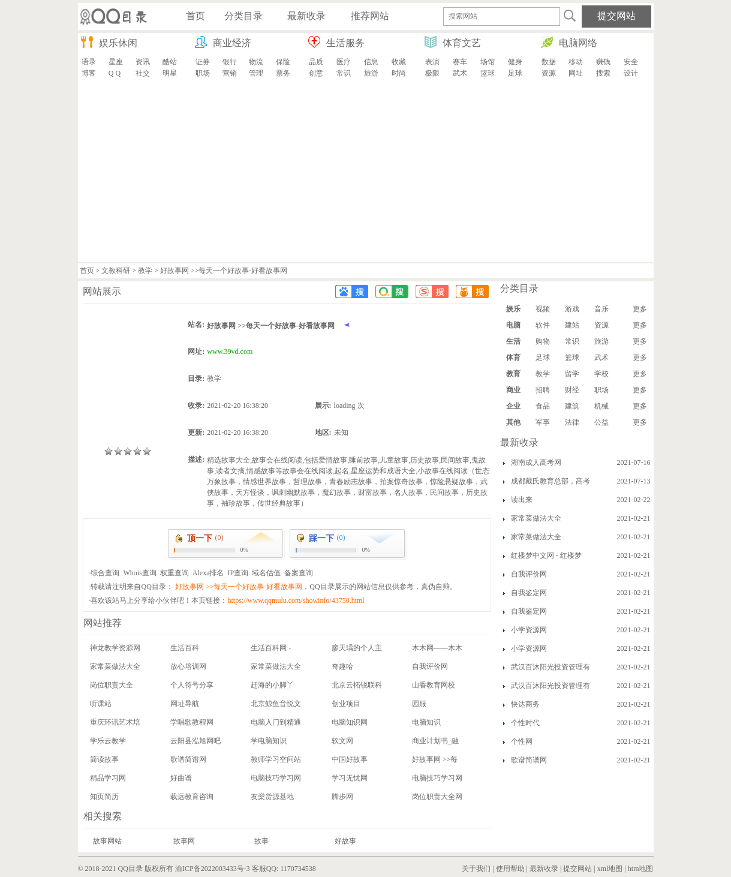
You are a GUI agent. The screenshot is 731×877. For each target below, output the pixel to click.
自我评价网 (430, 666)
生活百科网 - (271, 648)
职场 (202, 73)
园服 (419, 703)
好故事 (345, 841)
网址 (575, 73)
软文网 (342, 741)
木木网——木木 (437, 648)
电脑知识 (426, 722)
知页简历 (104, 796)
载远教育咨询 (191, 796)
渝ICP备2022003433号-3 (212, 868)
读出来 (522, 499)
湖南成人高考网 (536, 462)
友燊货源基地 (272, 796)
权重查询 (174, 573)
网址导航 (184, 703)
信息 (371, 62)
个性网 (522, 741)
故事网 (184, 841)
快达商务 (525, 704)
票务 (283, 73)
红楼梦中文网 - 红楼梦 (546, 555)
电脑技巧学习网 (276, 778)
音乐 (601, 309)
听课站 (101, 703)
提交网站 (577, 868)
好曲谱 (181, 778)
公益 (601, 422)
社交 (143, 73)
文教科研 (115, 270)
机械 (601, 406)
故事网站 (107, 841)
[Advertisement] (366, 172)
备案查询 (298, 573)
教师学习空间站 (276, 759)
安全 (631, 62)
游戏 (572, 309)
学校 (601, 374)
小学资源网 (529, 630)
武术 (460, 73)
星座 (116, 62)
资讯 (143, 62)
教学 (145, 270)
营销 (229, 73)
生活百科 (184, 648)
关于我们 (476, 868)
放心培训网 (188, 666)
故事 (261, 841)
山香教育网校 (433, 685)
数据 (549, 62)
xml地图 (610, 868)
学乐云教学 (108, 741)
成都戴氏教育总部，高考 (550, 481)
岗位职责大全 (111, 685)
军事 (543, 422)
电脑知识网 (350, 722)
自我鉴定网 (529, 592)
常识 (343, 73)
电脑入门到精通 (276, 722)
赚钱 (603, 62)
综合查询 (105, 573)
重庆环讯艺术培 (115, 722)
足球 (515, 73)
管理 (256, 73)
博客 (89, 73)
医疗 (343, 62)
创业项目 (346, 703)
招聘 (543, 390)
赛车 (460, 62)
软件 (543, 325)
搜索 (603, 73)
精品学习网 (108, 778)
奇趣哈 (342, 666)
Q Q (115, 73)
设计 (631, 73)
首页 (87, 270)
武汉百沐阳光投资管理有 (550, 667)
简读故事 (104, 759)
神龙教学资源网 (115, 648)
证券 (202, 62)
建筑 (572, 406)
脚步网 (342, 796)
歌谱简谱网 (188, 759)
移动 (575, 62)
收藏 (399, 62)
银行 (229, 62)
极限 (432, 73)
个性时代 (525, 723)
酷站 (170, 62)
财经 (572, 390)
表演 (432, 62)
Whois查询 (139, 573)
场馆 (487, 62)
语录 (89, 62)
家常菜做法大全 (115, 666)
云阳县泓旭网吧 (195, 741)
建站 (572, 325)
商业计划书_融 (435, 741)
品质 (316, 62)
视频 (543, 309)
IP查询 (237, 573)
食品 (543, 406)
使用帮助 (510, 868)
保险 (283, 62)
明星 (170, 73)
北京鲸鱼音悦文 (276, 703)
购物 (543, 341)
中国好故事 (350, 759)
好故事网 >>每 (435, 759)
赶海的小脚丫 (272, 685)
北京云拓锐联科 (357, 685)
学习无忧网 (350, 778)
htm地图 (641, 868)
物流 (256, 62)
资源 (549, 73)
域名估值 (266, 573)
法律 (572, 422)
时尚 (399, 73)
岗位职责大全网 (437, 796)
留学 (572, 374)
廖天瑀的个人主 (357, 648)
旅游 (371, 73)
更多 (640, 309)
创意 (316, 73)
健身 (515, 62)
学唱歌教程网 (191, 722)
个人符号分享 (191, 685)
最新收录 (544, 868)
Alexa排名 (208, 573)
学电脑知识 (269, 741)
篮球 (487, 73)
